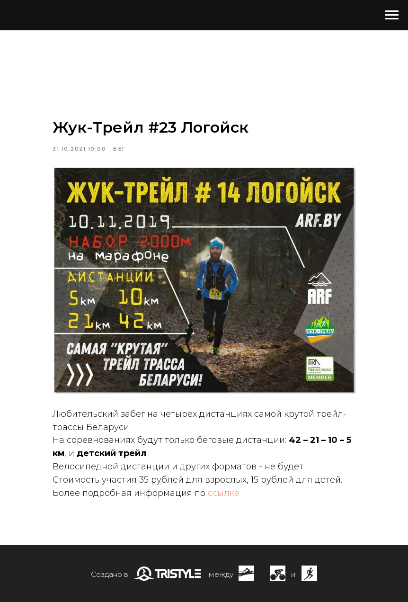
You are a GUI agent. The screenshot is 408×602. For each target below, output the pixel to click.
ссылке (223, 493)
